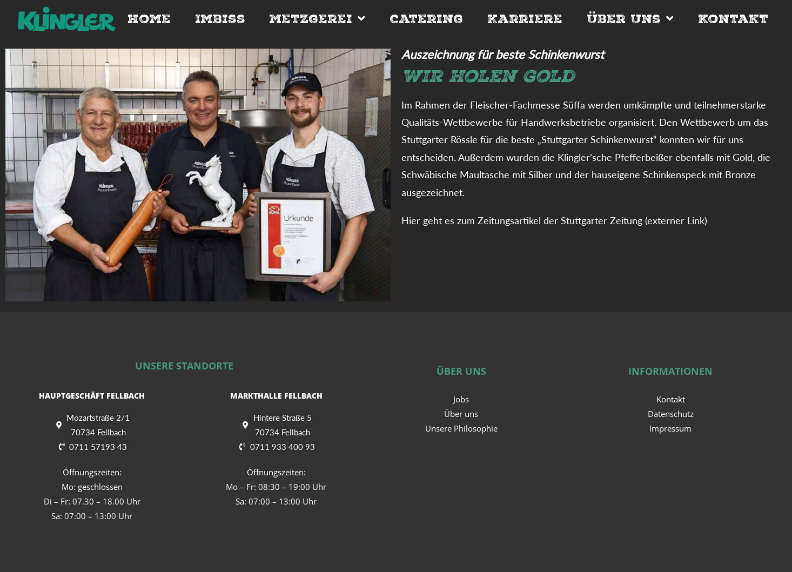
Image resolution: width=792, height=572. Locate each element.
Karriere (524, 19)
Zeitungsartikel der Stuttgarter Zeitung (560, 220)
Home (149, 19)
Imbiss (220, 19)
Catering (426, 19)
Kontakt (733, 19)
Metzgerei (317, 19)
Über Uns (630, 19)
